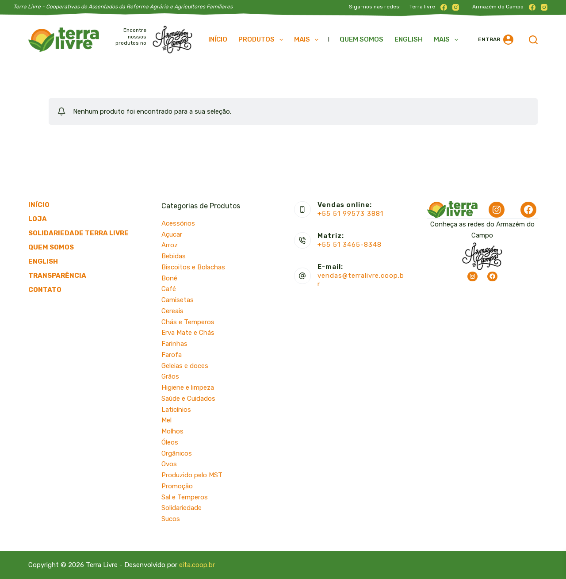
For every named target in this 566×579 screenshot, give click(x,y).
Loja (37, 219)
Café (168, 289)
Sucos (170, 519)
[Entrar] (496, 40)
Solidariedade (181, 508)
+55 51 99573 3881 (350, 214)
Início (217, 39)
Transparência (57, 276)
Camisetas (177, 300)
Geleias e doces (184, 366)
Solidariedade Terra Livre (78, 233)
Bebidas (173, 256)
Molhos (172, 431)
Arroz (169, 245)
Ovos (169, 464)
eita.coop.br (197, 565)
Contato (44, 290)
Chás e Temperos (187, 322)
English (408, 39)
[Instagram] (455, 7)
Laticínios (176, 410)
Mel (166, 420)
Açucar (171, 234)
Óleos (169, 442)
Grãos (170, 376)
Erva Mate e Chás (187, 333)
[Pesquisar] (533, 39)
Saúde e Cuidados (188, 399)
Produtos (262, 40)
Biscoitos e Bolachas (193, 267)
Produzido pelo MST (191, 475)
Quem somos (361, 39)
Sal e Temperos (184, 497)
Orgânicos (176, 453)
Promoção (177, 486)
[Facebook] (443, 7)
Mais (308, 40)
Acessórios (178, 223)
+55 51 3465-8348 (349, 245)
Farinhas (174, 344)
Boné (169, 278)
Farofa (171, 355)
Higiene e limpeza (187, 387)
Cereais (172, 311)
